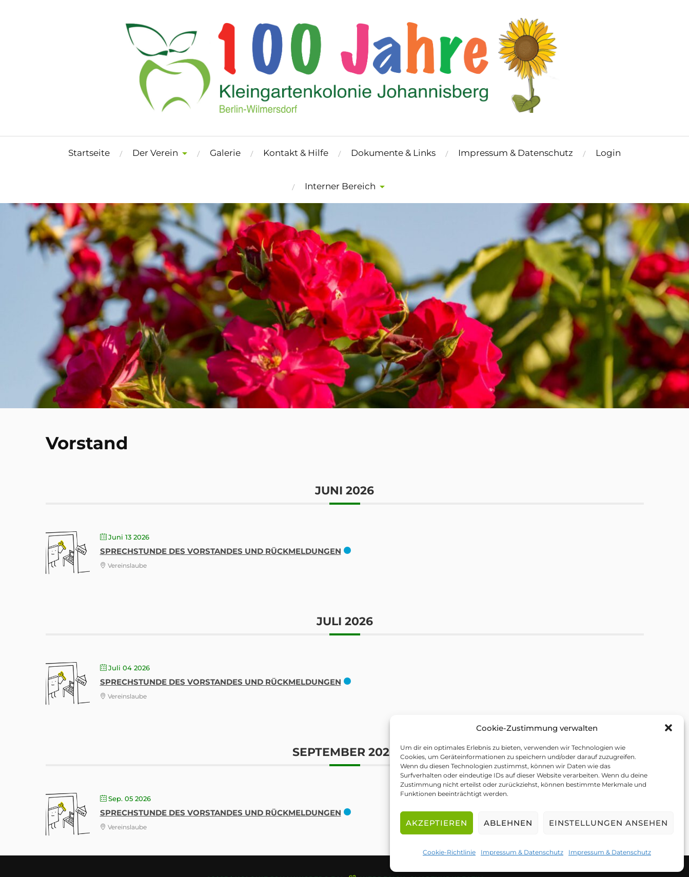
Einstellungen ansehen (608, 823)
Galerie (225, 153)
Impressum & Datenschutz (522, 852)
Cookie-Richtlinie (449, 852)
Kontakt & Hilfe (295, 153)
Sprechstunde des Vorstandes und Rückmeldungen (220, 551)
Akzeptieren (436, 823)
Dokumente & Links (393, 153)
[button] (668, 728)
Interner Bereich (340, 186)
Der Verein (155, 153)
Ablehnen (508, 823)
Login (608, 153)
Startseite (89, 153)
